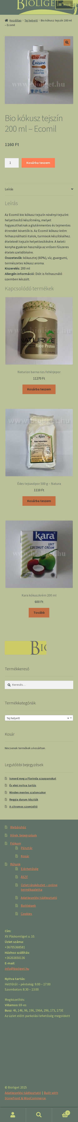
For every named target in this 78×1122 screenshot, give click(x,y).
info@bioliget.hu (17, 968)
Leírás (9, 189)
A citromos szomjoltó (23, 806)
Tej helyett (31, 20)
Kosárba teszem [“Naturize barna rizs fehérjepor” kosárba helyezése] (39, 389)
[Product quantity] (12, 163)
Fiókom (15, 843)
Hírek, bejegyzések (23, 835)
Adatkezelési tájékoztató (39, 898)
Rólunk (15, 864)
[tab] (39, 189)
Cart (61, 1112)
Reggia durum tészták (23, 799)
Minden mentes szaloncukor (27, 792)
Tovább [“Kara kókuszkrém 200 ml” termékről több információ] (39, 612)
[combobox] (39, 718)
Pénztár (26, 848)
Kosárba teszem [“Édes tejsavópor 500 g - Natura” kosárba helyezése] (39, 501)
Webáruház (18, 827)
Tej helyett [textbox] (38, 718)
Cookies (26, 914)
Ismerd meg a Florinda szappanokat (32, 778)
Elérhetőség (29, 869)
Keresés (39, 1115)
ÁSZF (24, 877)
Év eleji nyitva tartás (22, 785)
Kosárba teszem (38, 163)
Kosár (25, 856)
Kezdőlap (15, 20)
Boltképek (28, 905)
